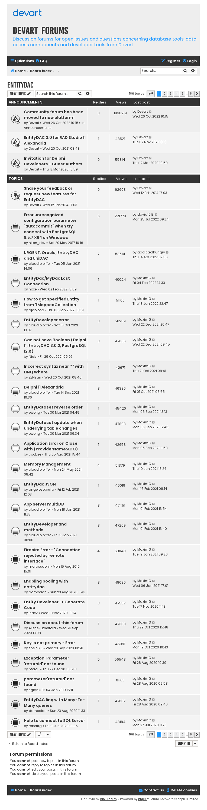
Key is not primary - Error (49, 642)
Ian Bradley (108, 799)
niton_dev (37, 242)
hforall (34, 669)
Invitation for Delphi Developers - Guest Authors (53, 161)
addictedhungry (151, 252)
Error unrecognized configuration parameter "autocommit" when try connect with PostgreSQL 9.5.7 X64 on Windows (50, 226)
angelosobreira (41, 489)
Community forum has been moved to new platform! (53, 114)
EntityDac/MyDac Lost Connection (47, 281)
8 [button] (191, 93)
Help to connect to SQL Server (54, 720)
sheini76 (36, 648)
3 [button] (171, 93)
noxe (33, 289)
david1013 (145, 214)
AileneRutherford (42, 628)
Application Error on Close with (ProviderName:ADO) (51, 446)
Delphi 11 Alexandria (44, 387)
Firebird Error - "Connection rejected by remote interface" (52, 555)
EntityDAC (20, 85)
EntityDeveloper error (46, 320)
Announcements (37, 127)
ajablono (36, 310)
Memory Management (47, 464)
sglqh (33, 690)
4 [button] (176, 93)
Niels (33, 356)
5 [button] (182, 93)
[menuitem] (41, 61)
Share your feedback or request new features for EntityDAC (50, 194)
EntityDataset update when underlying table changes (53, 425)
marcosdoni (39, 566)
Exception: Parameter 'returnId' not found (46, 661)
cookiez (35, 454)
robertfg (35, 726)
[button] (151, 94)
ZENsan (35, 377)
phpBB (142, 799)
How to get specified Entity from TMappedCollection (51, 301)
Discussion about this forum (53, 622)
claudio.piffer (40, 263)
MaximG (144, 278)
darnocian (38, 592)
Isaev (33, 613)
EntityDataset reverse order (53, 407)
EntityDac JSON (40, 484)
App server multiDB (44, 504)
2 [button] (165, 93)
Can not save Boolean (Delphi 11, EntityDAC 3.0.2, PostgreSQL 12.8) (55, 345)
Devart (34, 123)
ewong (34, 412)
